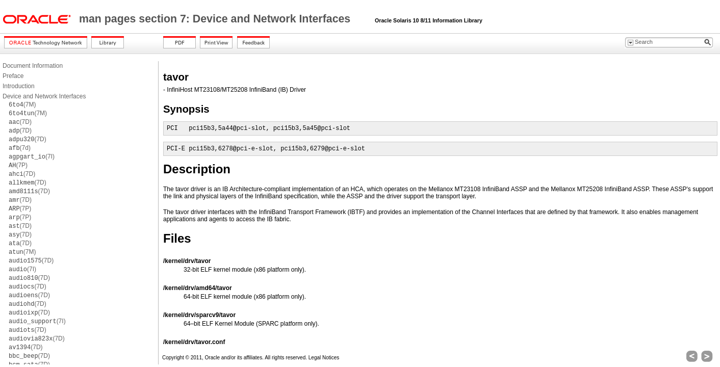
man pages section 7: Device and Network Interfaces (216, 19)
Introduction (19, 86)
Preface (13, 76)
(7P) (18, 165)
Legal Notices (324, 357)
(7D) (20, 121)
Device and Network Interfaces (44, 96)
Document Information (33, 65)
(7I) (32, 156)
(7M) (22, 104)
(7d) (20, 147)
